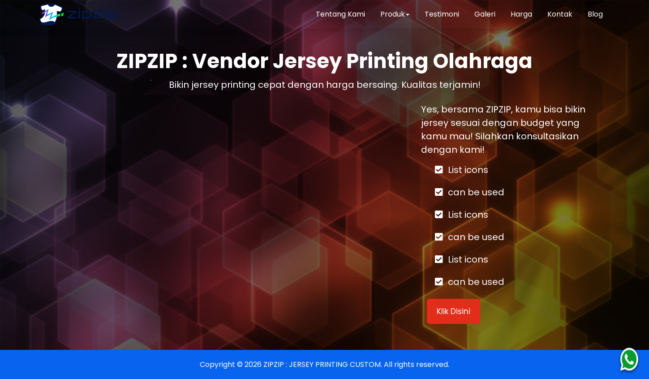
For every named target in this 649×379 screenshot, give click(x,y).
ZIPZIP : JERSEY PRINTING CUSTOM (322, 364)
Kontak (559, 14)
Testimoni (442, 14)
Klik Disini (453, 311)
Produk (394, 14)
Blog (595, 14)
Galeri (484, 14)
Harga (521, 14)
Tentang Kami (340, 14)
